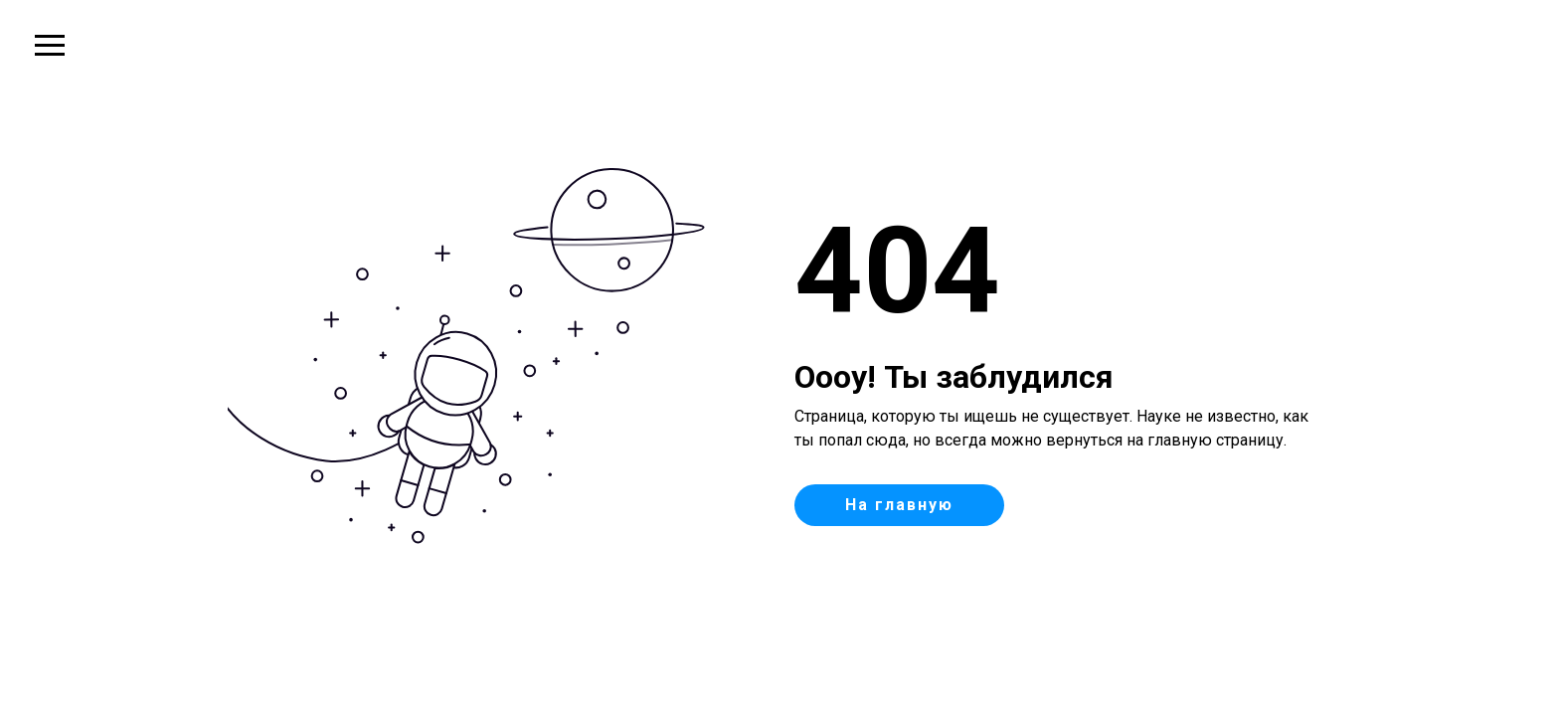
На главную (899, 504)
